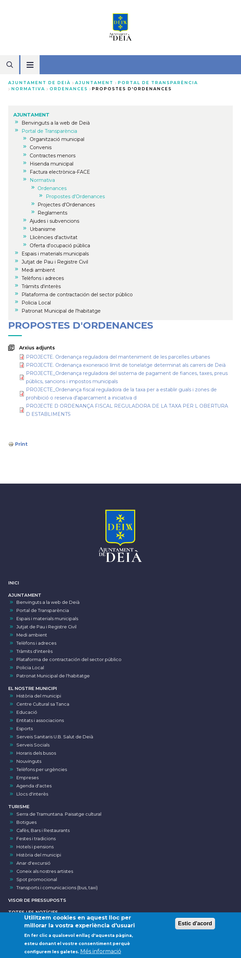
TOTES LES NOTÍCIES (33, 912)
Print (21, 444)
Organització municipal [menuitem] (57, 139)
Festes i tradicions (36, 838)
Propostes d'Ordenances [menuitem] (75, 196)
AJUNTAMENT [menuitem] (31, 115)
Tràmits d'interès (34, 651)
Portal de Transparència (158, 82)
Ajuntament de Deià (39, 82)
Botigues (26, 822)
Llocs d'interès (32, 794)
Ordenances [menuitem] (52, 188)
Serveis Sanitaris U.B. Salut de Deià (54, 736)
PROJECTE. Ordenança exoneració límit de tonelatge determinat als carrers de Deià (126, 365)
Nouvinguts (28, 761)
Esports (24, 728)
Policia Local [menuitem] (36, 303)
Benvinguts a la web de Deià (48, 602)
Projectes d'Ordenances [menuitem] (66, 205)
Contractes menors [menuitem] (52, 156)
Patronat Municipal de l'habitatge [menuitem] (61, 311)
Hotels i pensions (35, 846)
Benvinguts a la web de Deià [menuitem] (56, 123)
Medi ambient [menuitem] (38, 270)
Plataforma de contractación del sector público (69, 659)
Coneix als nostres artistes (44, 871)
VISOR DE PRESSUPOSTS (37, 900)
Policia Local (30, 667)
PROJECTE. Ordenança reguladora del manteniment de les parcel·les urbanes (118, 357)
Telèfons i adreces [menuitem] (43, 278)
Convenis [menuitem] (41, 147)
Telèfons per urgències (41, 769)
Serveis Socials (32, 745)
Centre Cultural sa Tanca (42, 704)
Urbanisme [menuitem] (43, 229)
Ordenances (68, 88)
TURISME (18, 806)
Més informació (100, 953)
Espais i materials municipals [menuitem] (55, 254)
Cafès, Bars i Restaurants (43, 830)
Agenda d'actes (34, 785)
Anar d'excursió (33, 863)
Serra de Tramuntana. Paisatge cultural (58, 814)
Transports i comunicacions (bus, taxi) (57, 887)
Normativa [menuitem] (42, 180)
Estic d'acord (195, 925)
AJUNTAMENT (94, 82)
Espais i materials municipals (47, 618)
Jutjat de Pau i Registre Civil (46, 626)
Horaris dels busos (36, 753)
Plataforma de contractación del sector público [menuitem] (77, 295)
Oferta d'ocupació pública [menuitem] (60, 245)
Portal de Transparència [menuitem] (49, 131)
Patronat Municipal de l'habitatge (53, 675)
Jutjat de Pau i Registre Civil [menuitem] (55, 262)
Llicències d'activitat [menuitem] (53, 237)
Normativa (28, 88)
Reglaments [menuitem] (52, 213)
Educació (26, 712)
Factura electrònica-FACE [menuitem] (60, 172)
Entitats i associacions (40, 720)
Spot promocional (36, 879)
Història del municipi (38, 695)
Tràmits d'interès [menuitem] (41, 286)
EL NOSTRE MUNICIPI (32, 688)
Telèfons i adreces (36, 643)
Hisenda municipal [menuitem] (51, 164)
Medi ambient (31, 635)
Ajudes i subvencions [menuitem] (54, 221)
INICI (13, 582)
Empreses (27, 777)
